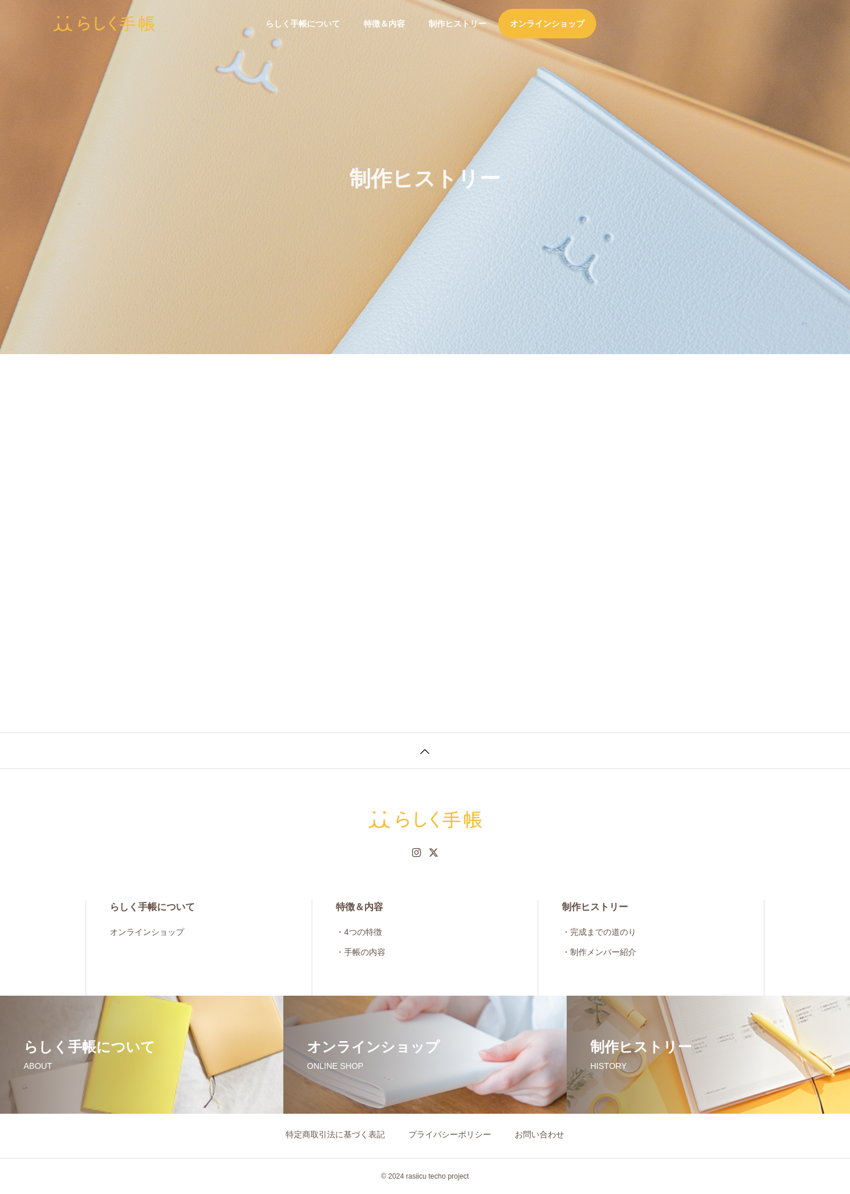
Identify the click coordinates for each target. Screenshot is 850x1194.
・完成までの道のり (599, 932)
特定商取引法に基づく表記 (335, 1134)
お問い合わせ (539, 1134)
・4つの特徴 (359, 932)
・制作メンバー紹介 (599, 952)
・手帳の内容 (360, 952)
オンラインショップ (547, 23)
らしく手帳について (303, 23)
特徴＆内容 (384, 23)
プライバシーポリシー (449, 1134)
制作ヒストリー (457, 23)
